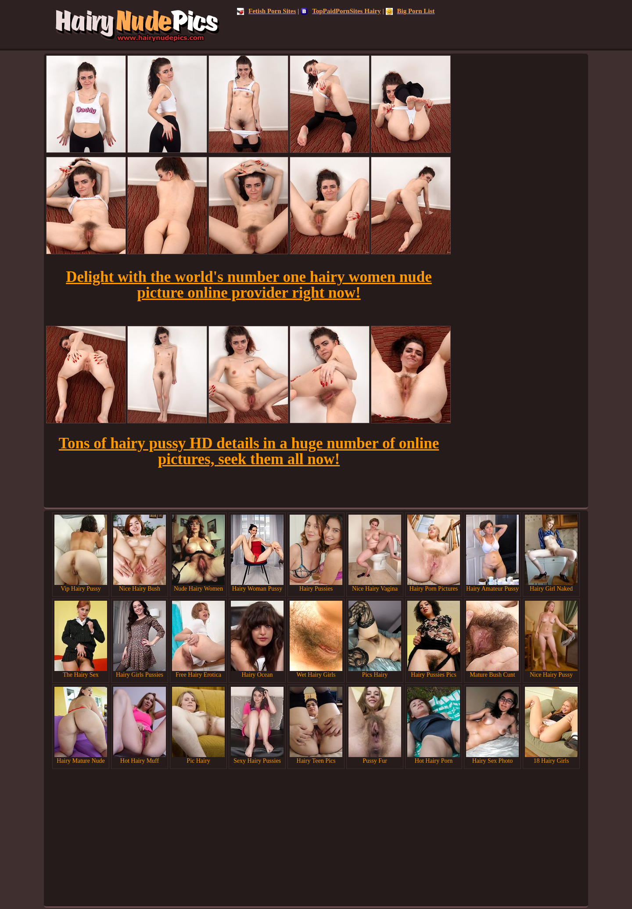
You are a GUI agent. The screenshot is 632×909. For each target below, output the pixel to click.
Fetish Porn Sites (266, 10)
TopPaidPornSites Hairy (341, 10)
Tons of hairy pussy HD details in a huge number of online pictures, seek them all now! (249, 451)
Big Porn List (410, 10)
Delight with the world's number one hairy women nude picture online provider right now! (249, 284)
